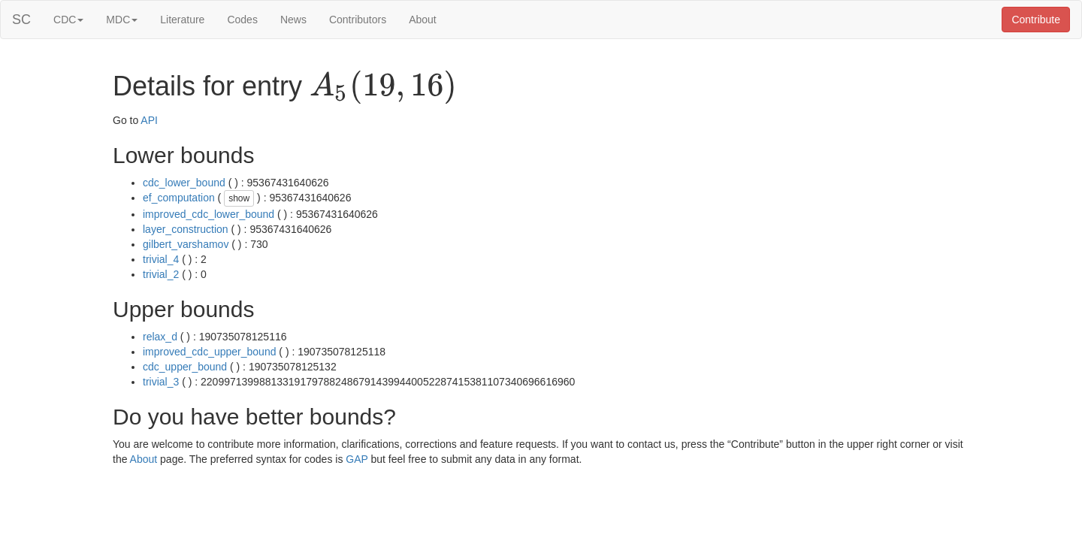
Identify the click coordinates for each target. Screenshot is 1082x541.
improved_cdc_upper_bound (209, 352)
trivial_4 (161, 259)
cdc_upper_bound (185, 367)
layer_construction (185, 229)
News (293, 20)
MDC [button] (122, 20)
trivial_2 (161, 274)
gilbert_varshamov (185, 244)
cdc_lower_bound (184, 183)
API (149, 120)
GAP (356, 459)
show (238, 198)
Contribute (1035, 20)
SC (21, 19)
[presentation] (383, 87)
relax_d (160, 337)
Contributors (357, 20)
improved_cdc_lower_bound (208, 214)
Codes (242, 20)
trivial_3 (161, 382)
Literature (182, 20)
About (423, 20)
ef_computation (179, 198)
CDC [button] (68, 20)
